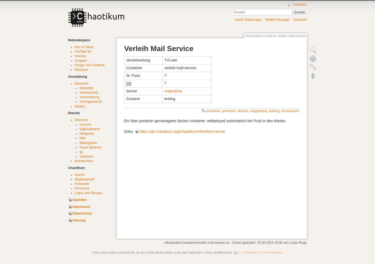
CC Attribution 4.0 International (260, 252)
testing (274, 111)
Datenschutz (82, 213)
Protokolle (82, 184)
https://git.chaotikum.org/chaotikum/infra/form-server (182, 131)
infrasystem (290, 111)
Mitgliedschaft (84, 179)
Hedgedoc (86, 133)
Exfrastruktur (84, 161)
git (81, 152)
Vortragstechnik (90, 102)
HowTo (79, 175)
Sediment (86, 156)
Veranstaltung (89, 97)
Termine (80, 56)
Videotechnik (88, 92)
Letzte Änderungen (248, 20)
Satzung (79, 220)
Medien (80, 106)
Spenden (80, 200)
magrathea (173, 91)
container (213, 111)
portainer (229, 111)
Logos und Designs (88, 193)
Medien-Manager (277, 20)
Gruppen (81, 61)
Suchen (299, 12)
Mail (82, 138)
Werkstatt (86, 88)
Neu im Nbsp (84, 47)
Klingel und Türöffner (90, 65)
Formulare (82, 188)
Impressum (81, 207)
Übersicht (300, 20)
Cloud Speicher (90, 147)
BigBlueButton (89, 129)
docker (243, 111)
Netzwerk (81, 70)
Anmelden (299, 4)
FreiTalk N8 (83, 51)
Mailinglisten (88, 143)
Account (85, 124)
